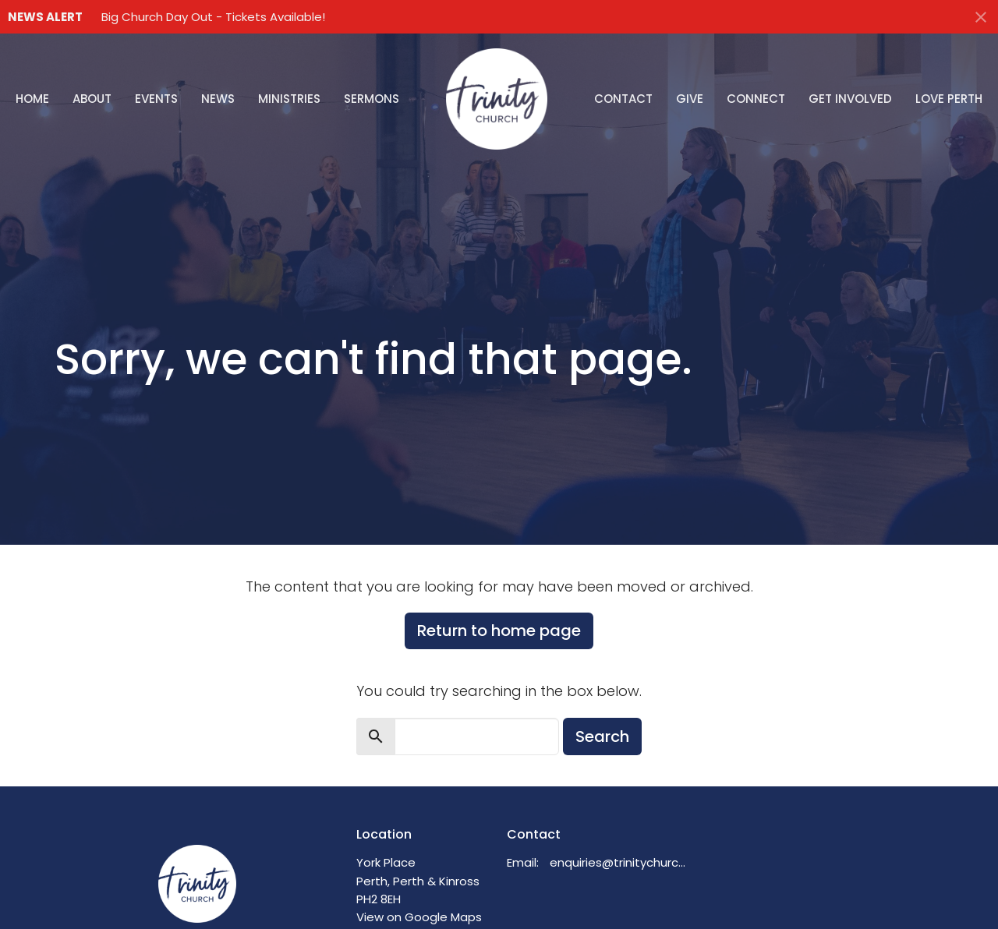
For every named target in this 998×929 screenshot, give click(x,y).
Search (602, 736)
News (218, 98)
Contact (623, 98)
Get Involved (850, 98)
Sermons (371, 98)
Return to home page (499, 630)
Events (156, 98)
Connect (756, 98)
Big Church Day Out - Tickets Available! (213, 17)
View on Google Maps (419, 917)
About (92, 98)
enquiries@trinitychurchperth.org (621, 862)
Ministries (289, 98)
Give (689, 98)
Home (32, 98)
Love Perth (948, 98)
